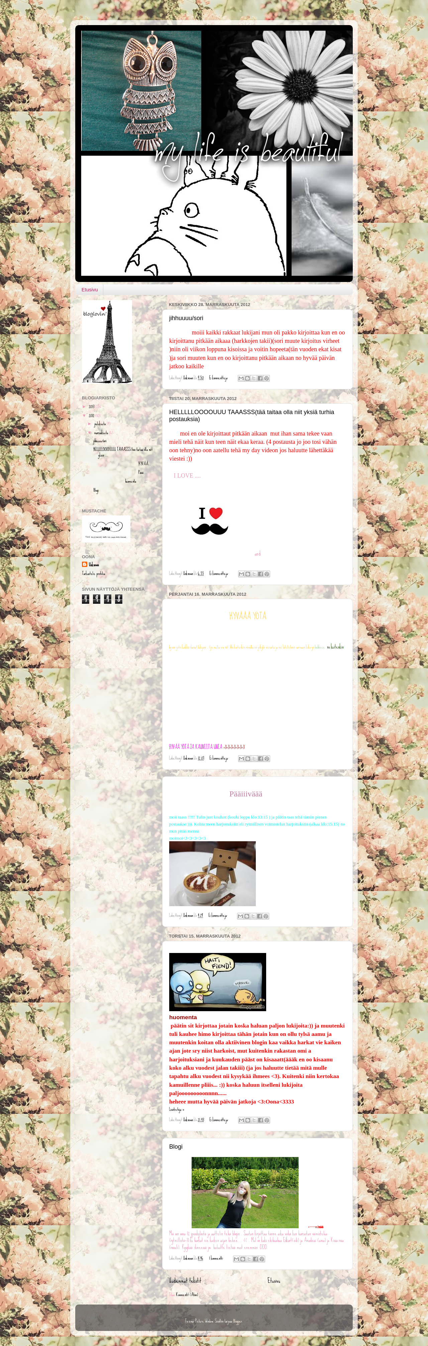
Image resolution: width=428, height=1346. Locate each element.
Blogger (237, 1321)
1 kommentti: (216, 1258)
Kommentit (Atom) (187, 1294)
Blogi (176, 1146)
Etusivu (90, 289)
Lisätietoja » (176, 1109)
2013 (92, 406)
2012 (92, 415)
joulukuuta (100, 423)
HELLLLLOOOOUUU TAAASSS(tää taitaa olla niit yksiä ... (122, 452)
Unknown (94, 565)
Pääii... (120, 472)
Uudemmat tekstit (185, 1280)
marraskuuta (101, 432)
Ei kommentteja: (219, 377)
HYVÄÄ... (122, 463)
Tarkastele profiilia (93, 573)
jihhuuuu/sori (186, 318)
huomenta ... (120, 481)
